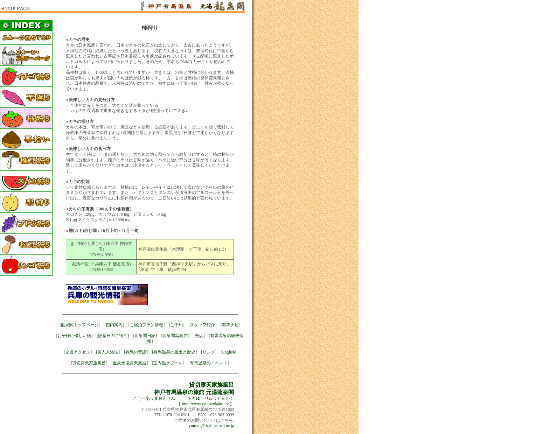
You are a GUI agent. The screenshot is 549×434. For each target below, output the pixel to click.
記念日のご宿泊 (112, 335)
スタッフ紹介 (202, 324)
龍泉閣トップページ (80, 324)
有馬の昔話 (135, 352)
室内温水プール (168, 362)
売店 (199, 335)
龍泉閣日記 (144, 335)
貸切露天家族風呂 (89, 362)
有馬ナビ (230, 324)
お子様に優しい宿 (74, 335)
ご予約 (176, 324)
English (228, 352)
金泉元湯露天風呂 (129, 362)
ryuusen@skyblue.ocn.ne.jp (210, 425)
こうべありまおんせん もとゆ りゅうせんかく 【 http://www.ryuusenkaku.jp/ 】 (183, 394)
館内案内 (114, 324)
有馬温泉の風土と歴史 (174, 352)
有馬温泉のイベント (209, 362)
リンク (208, 352)
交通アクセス (77, 352)
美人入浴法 (107, 352)
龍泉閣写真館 (175, 335)
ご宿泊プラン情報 (146, 324)
